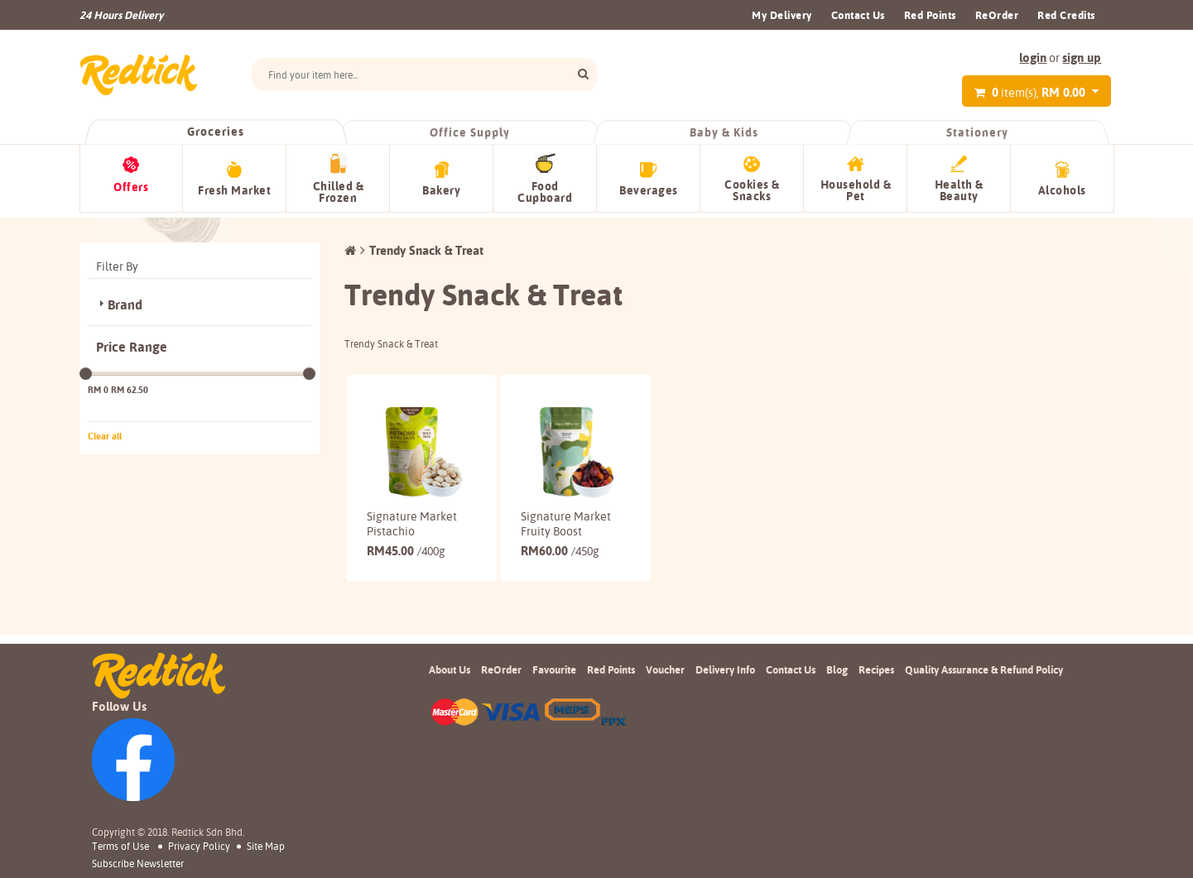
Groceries (216, 131)
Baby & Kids (723, 132)
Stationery (977, 132)
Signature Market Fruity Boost (566, 519)
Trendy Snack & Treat (426, 245)
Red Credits (1066, 15)
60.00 (560, 546)
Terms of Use (120, 846)
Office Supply (470, 132)
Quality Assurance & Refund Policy (984, 669)
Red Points (930, 15)
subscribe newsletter (138, 864)
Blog (837, 669)
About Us (449, 669)
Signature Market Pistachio (412, 519)
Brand (125, 300)
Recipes (876, 669)
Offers (130, 187)
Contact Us (858, 15)
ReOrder (997, 15)
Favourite (554, 669)
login (1032, 57)
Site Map (266, 846)
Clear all (105, 431)
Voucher (665, 669)
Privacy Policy (199, 846)
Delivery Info (725, 669)
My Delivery (782, 15)
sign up (1081, 57)
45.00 (406, 546)
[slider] (85, 368)
